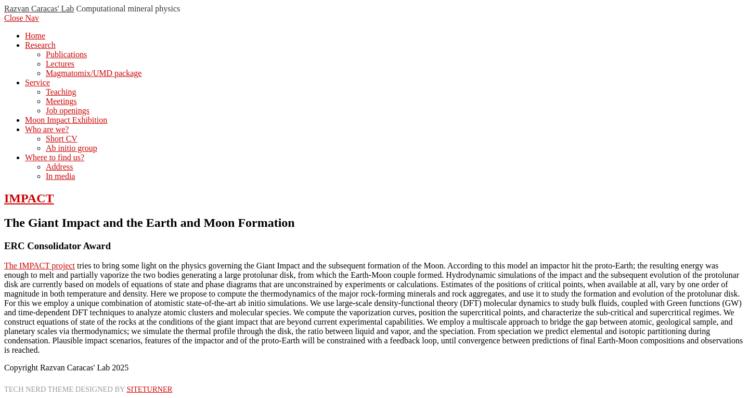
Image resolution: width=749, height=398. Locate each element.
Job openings (67, 110)
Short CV (62, 138)
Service (37, 82)
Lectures (60, 63)
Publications (66, 54)
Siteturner (149, 389)
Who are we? (47, 129)
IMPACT (29, 198)
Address (59, 166)
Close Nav (21, 18)
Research (40, 45)
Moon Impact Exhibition (66, 119)
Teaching (61, 91)
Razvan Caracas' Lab (39, 8)
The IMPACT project (39, 265)
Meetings (61, 101)
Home (35, 35)
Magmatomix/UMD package (93, 73)
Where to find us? (54, 157)
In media (60, 176)
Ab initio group (71, 148)
